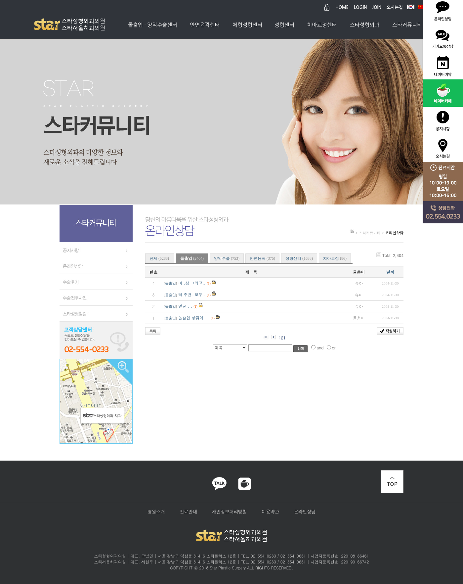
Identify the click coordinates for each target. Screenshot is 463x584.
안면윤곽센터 (205, 24)
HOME (342, 7)
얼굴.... (185, 306)
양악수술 (226, 258)
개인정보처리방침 (229, 512)
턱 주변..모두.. (191, 294)
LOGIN (360, 7)
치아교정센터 (322, 24)
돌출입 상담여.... (193, 317)
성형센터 (284, 24)
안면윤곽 (262, 258)
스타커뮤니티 (407, 24)
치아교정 (335, 258)
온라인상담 (305, 512)
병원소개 (156, 512)
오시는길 (395, 7)
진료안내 (188, 512)
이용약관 (270, 512)
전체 (159, 258)
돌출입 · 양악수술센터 (152, 24)
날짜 (390, 272)
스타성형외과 (364, 24)
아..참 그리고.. (191, 283)
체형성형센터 (247, 24)
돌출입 (170, 283)
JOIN (377, 7)
